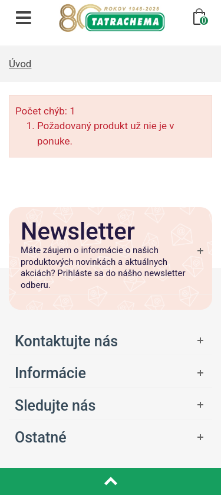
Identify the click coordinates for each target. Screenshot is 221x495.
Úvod (20, 64)
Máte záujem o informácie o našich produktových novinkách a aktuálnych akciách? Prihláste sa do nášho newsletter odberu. (103, 267)
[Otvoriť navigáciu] (23, 17)
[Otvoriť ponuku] (110, 373)
